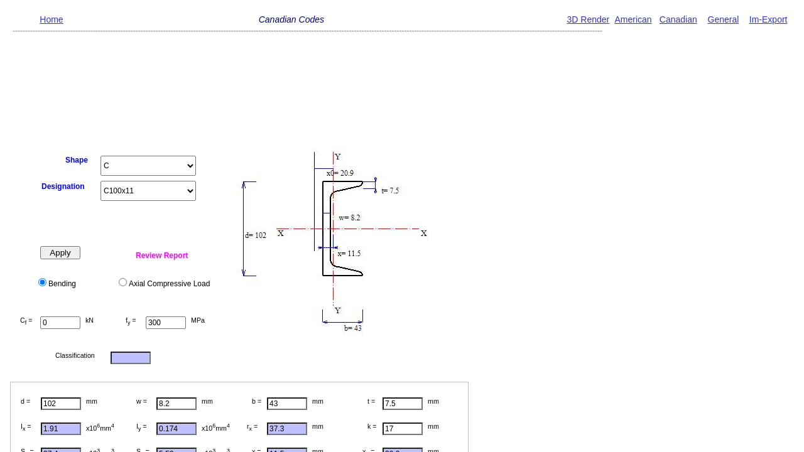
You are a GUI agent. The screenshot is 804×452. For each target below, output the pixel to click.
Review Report (162, 255)
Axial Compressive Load (169, 283)
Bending (62, 283)
